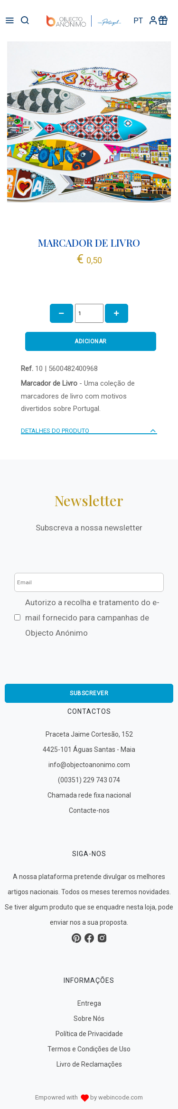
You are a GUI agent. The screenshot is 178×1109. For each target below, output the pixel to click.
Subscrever (89, 693)
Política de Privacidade (89, 1034)
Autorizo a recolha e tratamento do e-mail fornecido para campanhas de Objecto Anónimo (92, 618)
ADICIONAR (91, 341)
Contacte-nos (89, 810)
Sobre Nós (89, 1018)
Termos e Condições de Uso (89, 1049)
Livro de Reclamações (89, 1064)
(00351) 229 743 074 (89, 780)
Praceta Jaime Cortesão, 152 (89, 734)
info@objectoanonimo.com (89, 765)
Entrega (89, 1003)
